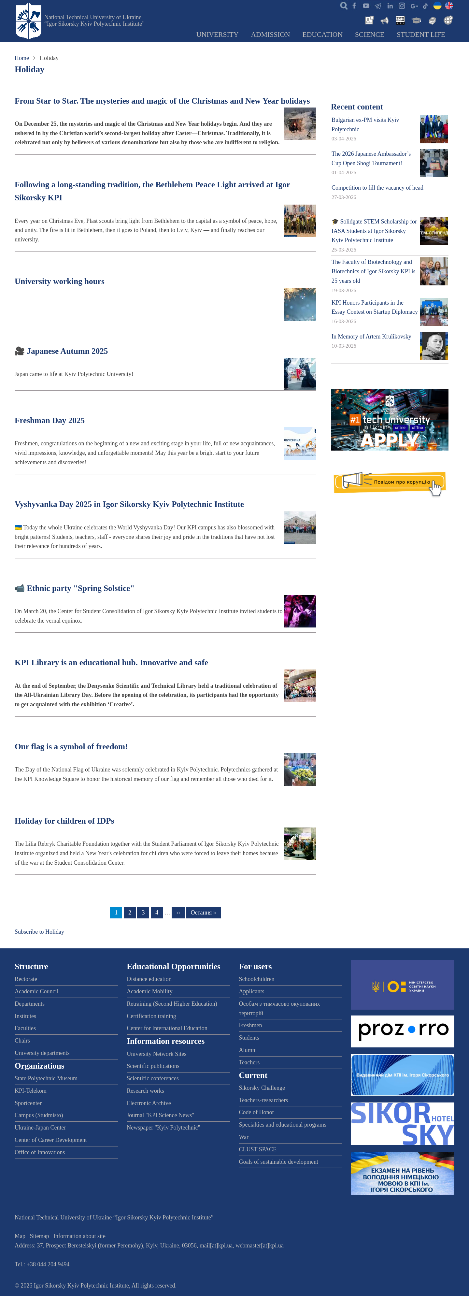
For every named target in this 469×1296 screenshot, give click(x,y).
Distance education (149, 979)
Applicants (251, 991)
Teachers (249, 1062)
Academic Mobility (149, 991)
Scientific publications (153, 1066)
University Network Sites (156, 1054)
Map (20, 1236)
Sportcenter (28, 1103)
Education (323, 34)
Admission (270, 34)
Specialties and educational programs (282, 1124)
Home (22, 58)
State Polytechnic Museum (46, 1078)
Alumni (248, 1050)
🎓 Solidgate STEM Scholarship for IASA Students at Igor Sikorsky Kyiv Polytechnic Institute (374, 231)
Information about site (79, 1236)
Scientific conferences (152, 1078)
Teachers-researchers (263, 1100)
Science (369, 34)
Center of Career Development (51, 1140)
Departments (30, 1004)
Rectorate (26, 979)
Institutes (25, 1016)
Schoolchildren (257, 979)
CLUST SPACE (258, 1149)
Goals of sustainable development (278, 1162)
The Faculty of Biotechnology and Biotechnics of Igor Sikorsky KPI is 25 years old (373, 271)
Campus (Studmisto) (39, 1115)
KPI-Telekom (31, 1090)
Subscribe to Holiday (39, 932)
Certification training (151, 1016)
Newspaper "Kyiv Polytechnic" (163, 1127)
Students (249, 1037)
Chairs (22, 1040)
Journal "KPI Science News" (160, 1115)
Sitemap (39, 1236)
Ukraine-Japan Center (40, 1127)
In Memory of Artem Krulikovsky (371, 336)
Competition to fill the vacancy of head (377, 187)
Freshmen (250, 1025)
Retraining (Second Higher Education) (172, 1004)
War (244, 1137)
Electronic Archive (149, 1103)
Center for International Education (167, 1028)
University (217, 34)
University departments (42, 1053)
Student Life (421, 34)
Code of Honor (256, 1112)
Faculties (25, 1028)
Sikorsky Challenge (262, 1088)
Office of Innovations (40, 1152)
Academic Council (36, 991)
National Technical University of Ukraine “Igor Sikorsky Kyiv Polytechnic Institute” (94, 20)
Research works (145, 1090)
